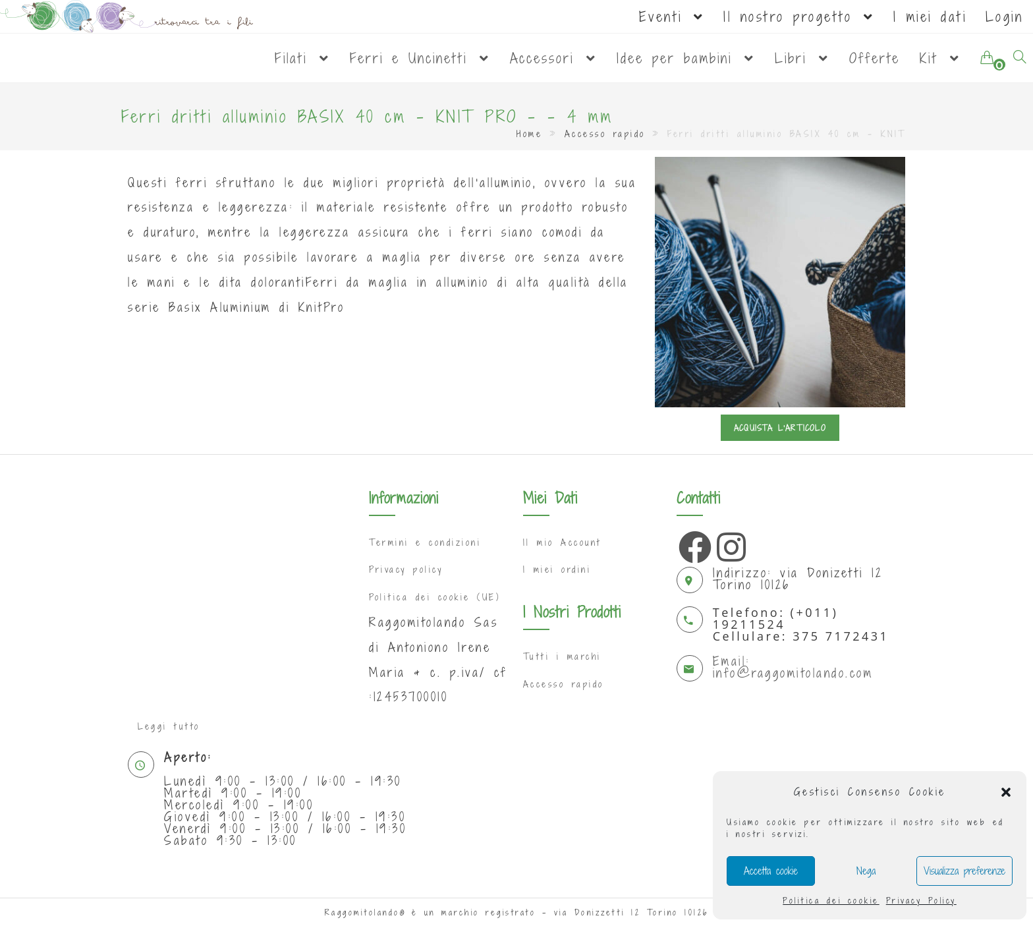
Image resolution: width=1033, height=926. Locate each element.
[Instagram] (730, 544)
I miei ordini (557, 569)
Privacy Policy (921, 900)
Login (1005, 16)
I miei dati (930, 16)
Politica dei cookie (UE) (434, 597)
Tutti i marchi (562, 656)
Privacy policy (406, 569)
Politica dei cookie (831, 900)
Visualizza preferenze (964, 870)
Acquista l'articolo (780, 428)
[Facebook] (692, 544)
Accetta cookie (771, 870)
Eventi (672, 16)
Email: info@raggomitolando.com (793, 666)
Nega (866, 870)
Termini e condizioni (425, 542)
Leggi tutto (169, 726)
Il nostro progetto (798, 16)
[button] (1006, 792)
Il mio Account (562, 542)
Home (529, 133)
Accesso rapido (605, 133)
